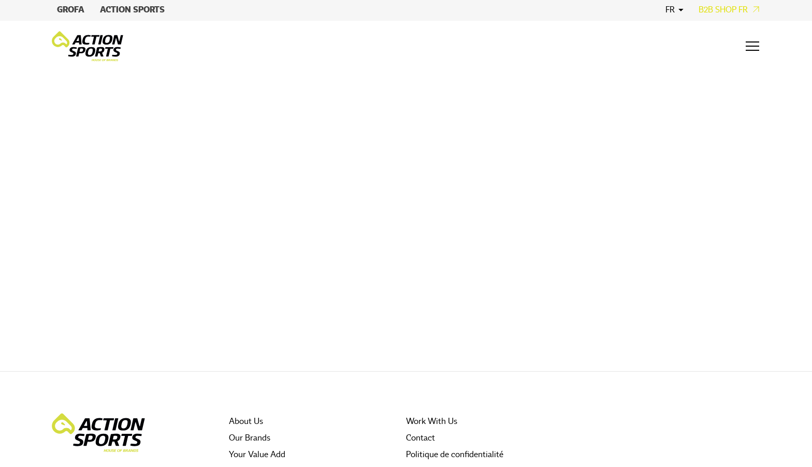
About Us (246, 421)
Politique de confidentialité (454, 454)
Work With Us (431, 421)
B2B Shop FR (723, 10)
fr (670, 10)
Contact (420, 438)
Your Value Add (257, 454)
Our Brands (249, 438)
